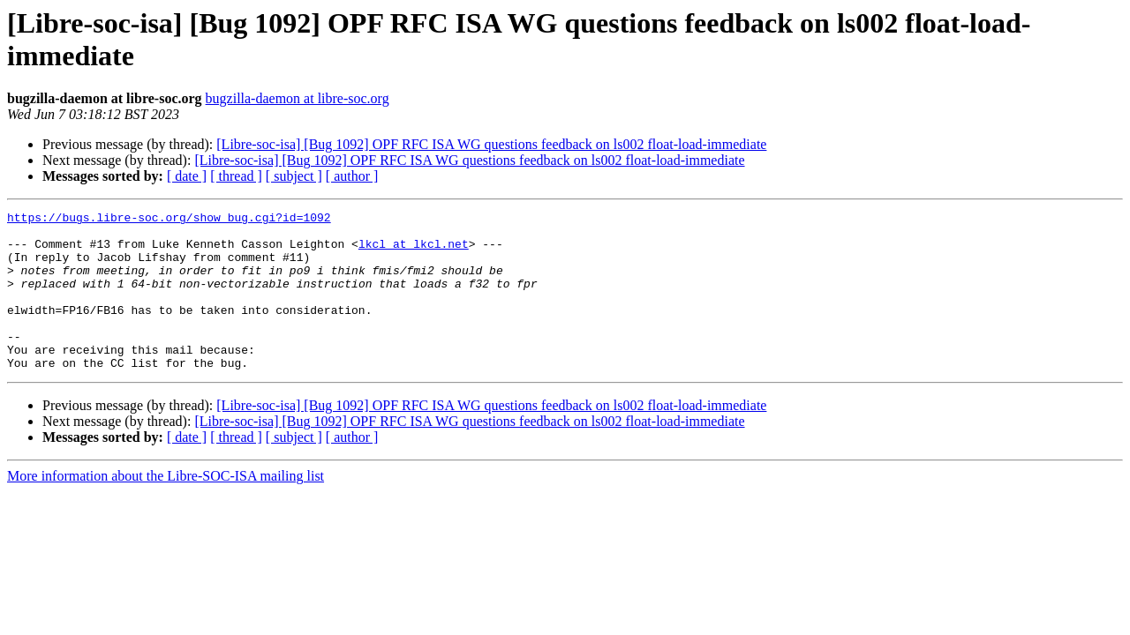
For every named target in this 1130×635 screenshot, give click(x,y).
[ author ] (352, 175)
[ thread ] (236, 175)
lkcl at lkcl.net (413, 251)
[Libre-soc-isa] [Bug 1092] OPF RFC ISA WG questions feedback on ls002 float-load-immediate (491, 144)
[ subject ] (294, 175)
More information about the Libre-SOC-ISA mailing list (165, 507)
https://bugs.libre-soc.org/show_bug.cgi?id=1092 (169, 220)
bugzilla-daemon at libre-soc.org (297, 98)
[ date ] (187, 175)
